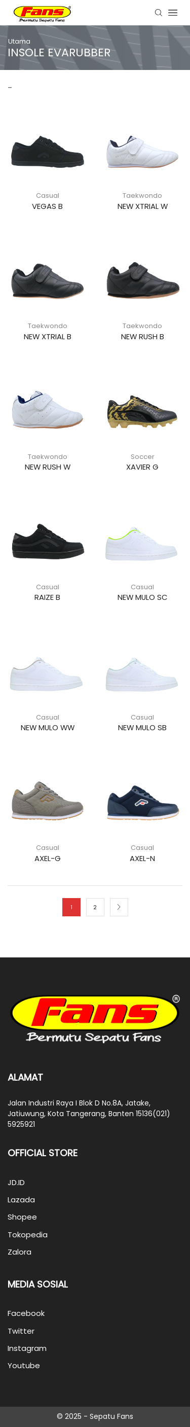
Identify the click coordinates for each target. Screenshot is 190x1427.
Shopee (22, 1216)
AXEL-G (47, 858)
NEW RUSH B (142, 336)
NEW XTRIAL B (47, 336)
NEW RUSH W (47, 466)
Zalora (19, 1251)
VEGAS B (47, 206)
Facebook (26, 1313)
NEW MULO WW (47, 727)
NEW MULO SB (142, 727)
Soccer (143, 456)
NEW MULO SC (143, 597)
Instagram (27, 1348)
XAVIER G (142, 466)
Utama (19, 41)
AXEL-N (142, 858)
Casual (47, 195)
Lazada (21, 1199)
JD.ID (16, 1182)
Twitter (21, 1331)
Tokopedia (28, 1234)
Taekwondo (142, 195)
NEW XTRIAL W (143, 206)
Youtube (24, 1365)
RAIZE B (47, 597)
